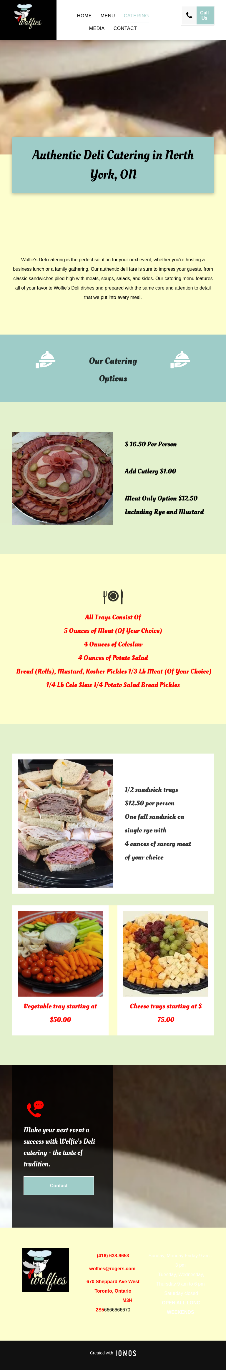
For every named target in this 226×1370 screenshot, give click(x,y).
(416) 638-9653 (113, 1255)
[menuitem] (84, 16)
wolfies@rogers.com (112, 1268)
